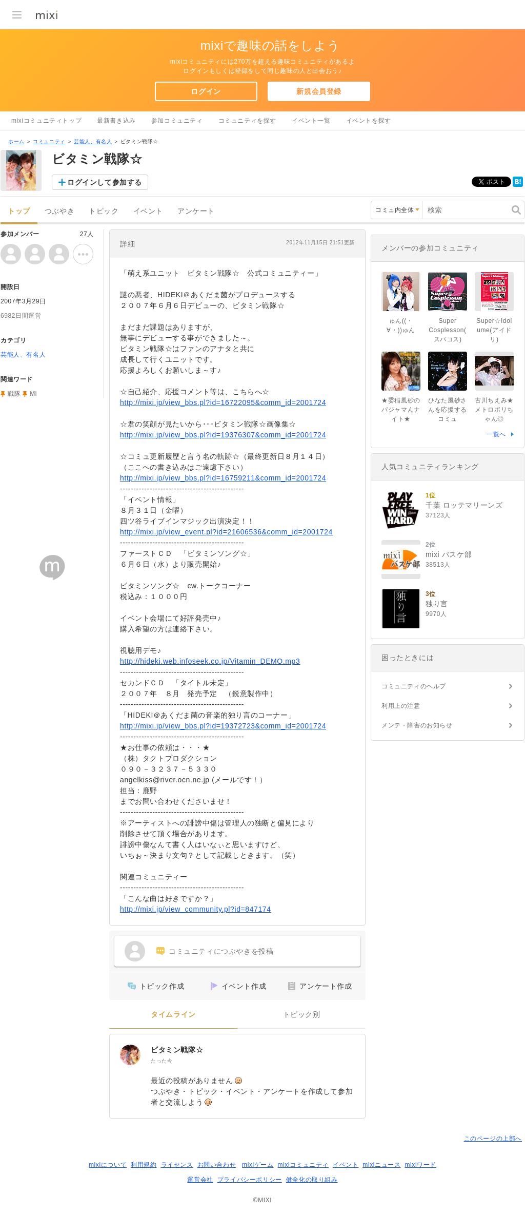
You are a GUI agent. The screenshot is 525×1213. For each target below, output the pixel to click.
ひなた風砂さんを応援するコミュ (447, 409)
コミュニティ (49, 141)
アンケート (196, 211)
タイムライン (173, 1014)
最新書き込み (116, 120)
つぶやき (59, 211)
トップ (19, 211)
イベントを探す (368, 120)
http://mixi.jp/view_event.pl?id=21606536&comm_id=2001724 (226, 532)
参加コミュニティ (177, 120)
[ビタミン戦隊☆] (130, 1055)
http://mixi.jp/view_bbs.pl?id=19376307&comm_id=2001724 (223, 435)
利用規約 (143, 1164)
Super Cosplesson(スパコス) (447, 330)
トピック (103, 211)
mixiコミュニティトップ (46, 120)
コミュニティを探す (247, 120)
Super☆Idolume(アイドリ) (494, 330)
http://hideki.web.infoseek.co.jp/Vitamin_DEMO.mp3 (210, 661)
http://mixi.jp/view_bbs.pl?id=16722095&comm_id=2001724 (223, 402)
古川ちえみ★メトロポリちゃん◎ (494, 409)
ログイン (205, 91)
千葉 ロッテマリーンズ (464, 505)
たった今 (161, 1061)
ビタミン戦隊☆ (177, 1050)
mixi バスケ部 (449, 554)
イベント (148, 211)
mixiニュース (381, 1164)
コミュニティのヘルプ (413, 686)
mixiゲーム (258, 1164)
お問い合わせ (216, 1164)
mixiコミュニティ (303, 1164)
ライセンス (177, 1164)
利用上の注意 (400, 705)
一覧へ (496, 434)
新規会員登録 (318, 91)
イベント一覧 (311, 120)
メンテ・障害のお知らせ (417, 725)
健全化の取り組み (312, 1179)
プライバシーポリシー (249, 1179)
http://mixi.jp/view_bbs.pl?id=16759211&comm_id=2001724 (223, 478)
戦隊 (14, 393)
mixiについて (108, 1164)
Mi (33, 393)
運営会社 (200, 1179)
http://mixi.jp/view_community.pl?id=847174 (195, 909)
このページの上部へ (493, 1138)
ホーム (16, 141)
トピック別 (301, 1014)
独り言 (437, 604)
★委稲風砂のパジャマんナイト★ (400, 409)
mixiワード (420, 1164)
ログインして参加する (104, 182)
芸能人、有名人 (93, 141)
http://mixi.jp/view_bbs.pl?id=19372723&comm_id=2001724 (223, 726)
